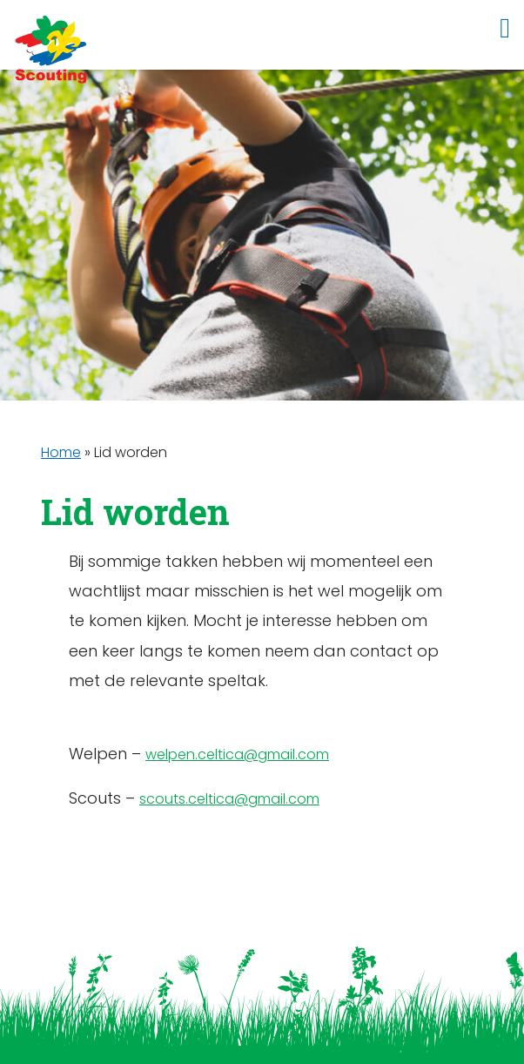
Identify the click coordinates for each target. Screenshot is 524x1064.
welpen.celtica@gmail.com (237, 754)
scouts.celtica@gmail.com (229, 799)
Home (61, 452)
